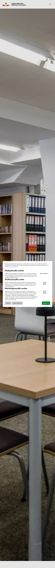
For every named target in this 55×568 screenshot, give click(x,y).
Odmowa (8, 303)
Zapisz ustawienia (17, 303)
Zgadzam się (46, 303)
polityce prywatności (13, 266)
